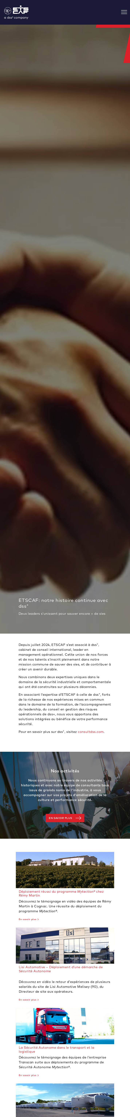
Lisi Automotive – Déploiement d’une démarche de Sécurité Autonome (61, 969)
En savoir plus (60, 818)
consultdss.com (91, 732)
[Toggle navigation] (125, 12)
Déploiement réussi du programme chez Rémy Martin (61, 893)
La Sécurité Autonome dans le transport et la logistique (56, 1049)
